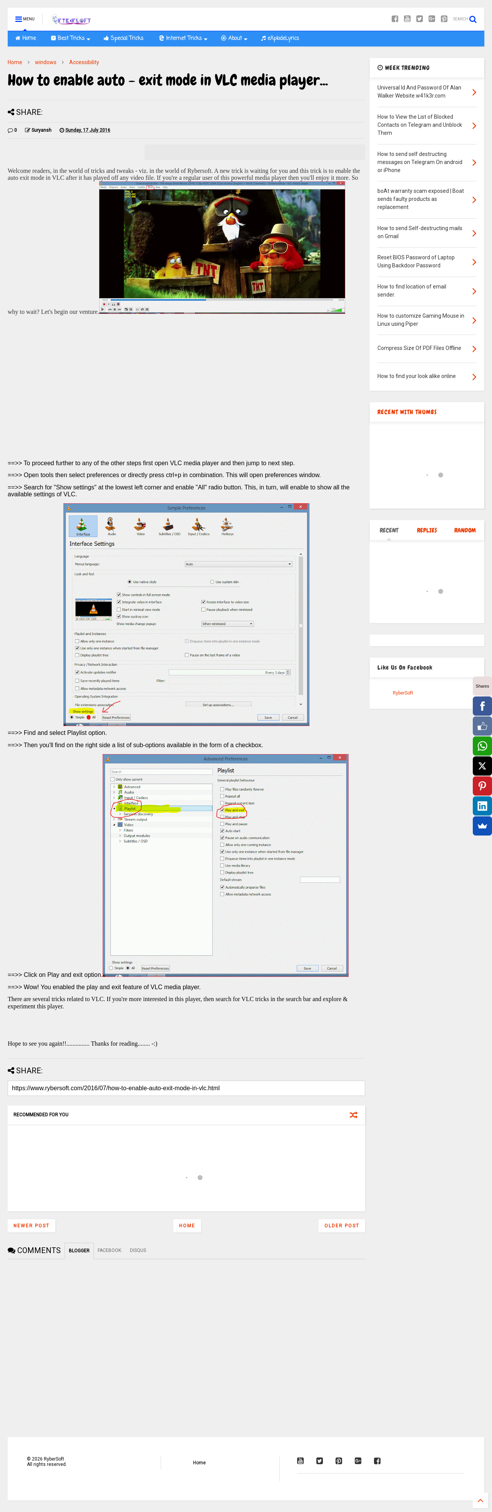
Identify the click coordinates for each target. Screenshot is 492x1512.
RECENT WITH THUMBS (407, 412)
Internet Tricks (183, 39)
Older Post (341, 1225)
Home (25, 39)
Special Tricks (123, 39)
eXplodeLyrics (280, 39)
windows (46, 62)
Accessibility (84, 62)
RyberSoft (403, 693)
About (234, 39)
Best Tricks (70, 39)
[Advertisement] (186, 395)
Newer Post (31, 1225)
